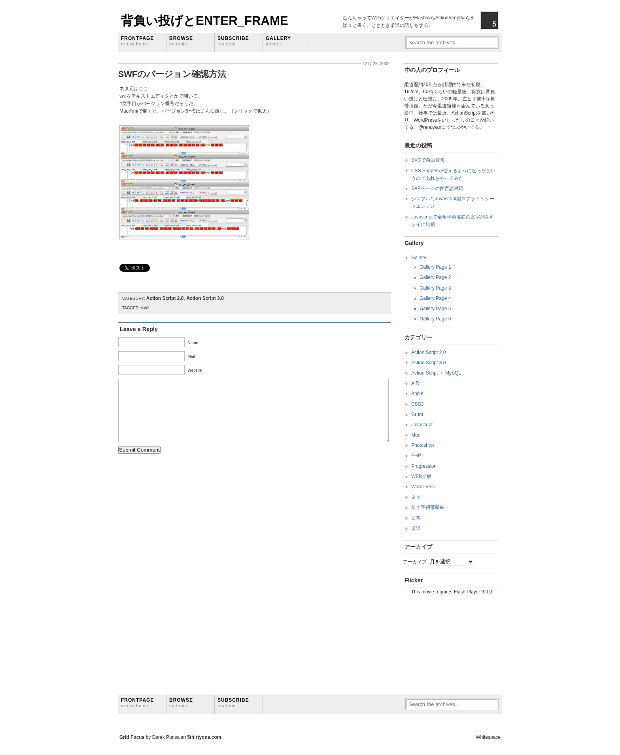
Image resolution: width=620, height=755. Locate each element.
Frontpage (137, 41)
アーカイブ (415, 562)
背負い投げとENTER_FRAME (204, 21)
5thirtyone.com (204, 737)
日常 (416, 518)
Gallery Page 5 (435, 308)
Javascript (422, 424)
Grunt (417, 414)
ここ (143, 88)
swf (145, 308)
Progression (424, 466)
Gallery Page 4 (435, 298)
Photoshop (422, 445)
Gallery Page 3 (435, 288)
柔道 (416, 528)
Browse (181, 41)
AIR (415, 383)
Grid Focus (131, 737)
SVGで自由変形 (428, 160)
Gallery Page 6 (435, 319)
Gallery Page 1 (435, 267)
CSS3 (417, 404)
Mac (415, 435)
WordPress (423, 487)
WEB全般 (421, 476)
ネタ (416, 497)
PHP (416, 455)
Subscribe (233, 41)
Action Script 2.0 (165, 298)
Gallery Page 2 (435, 277)
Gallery (278, 41)
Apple (417, 393)
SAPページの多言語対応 (437, 188)
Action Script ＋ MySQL (436, 373)
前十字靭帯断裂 (427, 507)
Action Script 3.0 (205, 298)
